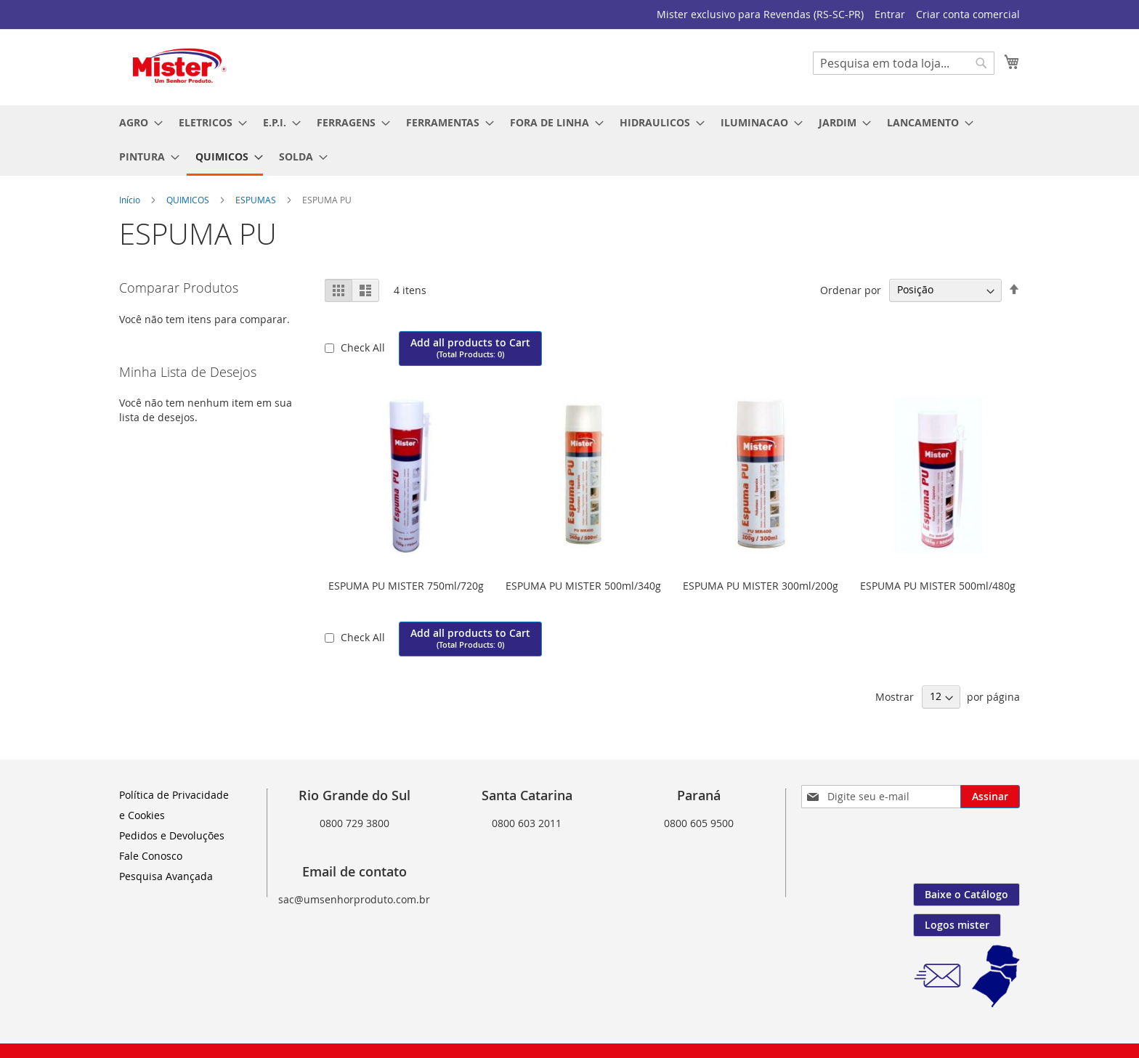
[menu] (569, 140)
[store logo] (181, 66)
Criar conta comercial (968, 14)
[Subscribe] (990, 796)
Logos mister (957, 925)
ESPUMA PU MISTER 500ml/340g (583, 586)
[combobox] (903, 63)
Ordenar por (850, 289)
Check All (364, 347)
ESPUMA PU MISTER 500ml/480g (938, 586)
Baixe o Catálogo (966, 894)
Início (130, 200)
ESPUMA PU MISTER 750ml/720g (406, 586)
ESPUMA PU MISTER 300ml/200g (760, 586)
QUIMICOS (188, 200)
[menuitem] (136, 122)
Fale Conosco (150, 856)
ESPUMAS (256, 200)
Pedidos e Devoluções (171, 835)
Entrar (890, 14)
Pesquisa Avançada (166, 876)
